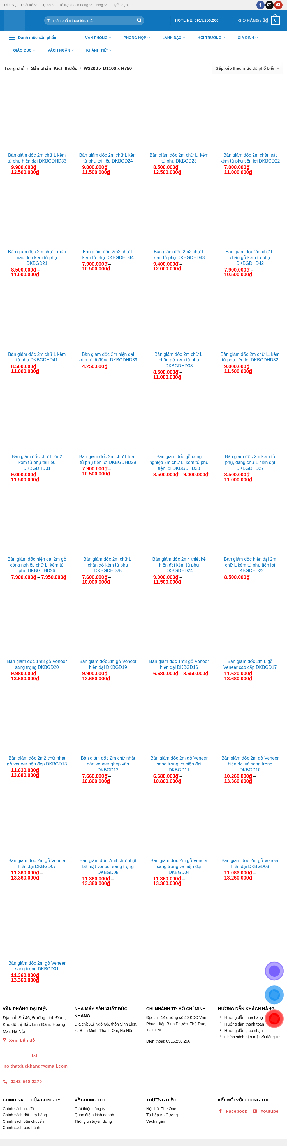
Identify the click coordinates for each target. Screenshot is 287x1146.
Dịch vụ (10, 5)
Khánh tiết (95, 50)
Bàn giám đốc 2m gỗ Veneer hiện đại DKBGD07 (37, 863)
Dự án (47, 5)
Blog (101, 5)
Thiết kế (28, 5)
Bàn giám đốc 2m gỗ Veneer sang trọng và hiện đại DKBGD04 (179, 866)
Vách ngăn (57, 50)
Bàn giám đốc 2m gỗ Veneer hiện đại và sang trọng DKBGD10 (250, 764)
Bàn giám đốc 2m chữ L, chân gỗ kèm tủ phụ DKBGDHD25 (108, 565)
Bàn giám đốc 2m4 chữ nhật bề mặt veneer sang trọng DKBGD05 (108, 866)
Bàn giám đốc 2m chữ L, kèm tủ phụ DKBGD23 (179, 158)
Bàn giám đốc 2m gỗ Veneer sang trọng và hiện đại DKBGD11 (179, 764)
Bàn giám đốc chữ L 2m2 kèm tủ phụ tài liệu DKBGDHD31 (37, 462)
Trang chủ (14, 68)
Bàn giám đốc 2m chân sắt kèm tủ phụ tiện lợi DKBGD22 (250, 158)
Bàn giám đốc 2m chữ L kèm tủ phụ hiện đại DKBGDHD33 (37, 158)
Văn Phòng (94, 38)
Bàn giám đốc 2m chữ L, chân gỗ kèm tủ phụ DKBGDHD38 (179, 360)
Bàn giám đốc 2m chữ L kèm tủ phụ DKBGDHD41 (37, 357)
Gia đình (244, 38)
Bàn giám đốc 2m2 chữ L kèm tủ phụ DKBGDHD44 (108, 254)
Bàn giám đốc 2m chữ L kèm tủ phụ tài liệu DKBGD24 (108, 158)
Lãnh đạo (170, 38)
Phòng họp (133, 38)
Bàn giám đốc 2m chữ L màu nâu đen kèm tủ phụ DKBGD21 (37, 257)
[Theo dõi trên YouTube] (278, 5)
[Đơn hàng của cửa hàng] (247, 68)
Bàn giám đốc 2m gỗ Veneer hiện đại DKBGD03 (250, 863)
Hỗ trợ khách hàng (75, 5)
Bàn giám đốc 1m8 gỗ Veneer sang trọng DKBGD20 (37, 664)
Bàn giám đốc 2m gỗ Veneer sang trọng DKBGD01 (37, 966)
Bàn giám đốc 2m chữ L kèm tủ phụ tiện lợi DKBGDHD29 (108, 459)
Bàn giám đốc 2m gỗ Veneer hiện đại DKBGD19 (107, 664)
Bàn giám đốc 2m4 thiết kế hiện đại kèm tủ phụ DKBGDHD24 (179, 565)
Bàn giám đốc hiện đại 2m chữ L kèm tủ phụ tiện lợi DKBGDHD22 (250, 565)
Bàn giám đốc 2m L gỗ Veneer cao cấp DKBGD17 (250, 664)
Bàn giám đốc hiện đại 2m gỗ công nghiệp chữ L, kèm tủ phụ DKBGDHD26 (37, 565)
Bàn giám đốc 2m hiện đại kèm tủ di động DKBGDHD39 (108, 357)
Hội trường (208, 38)
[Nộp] (139, 20)
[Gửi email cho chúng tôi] (269, 5)
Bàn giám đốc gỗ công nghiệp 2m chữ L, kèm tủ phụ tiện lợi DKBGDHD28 (179, 462)
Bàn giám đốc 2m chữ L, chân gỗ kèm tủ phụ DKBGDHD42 (250, 257)
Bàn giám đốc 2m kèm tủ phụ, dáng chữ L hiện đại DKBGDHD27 (250, 462)
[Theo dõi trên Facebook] (260, 5)
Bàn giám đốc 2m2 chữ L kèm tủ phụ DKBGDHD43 (179, 254)
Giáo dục (20, 50)
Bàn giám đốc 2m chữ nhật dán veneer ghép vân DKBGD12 (108, 764)
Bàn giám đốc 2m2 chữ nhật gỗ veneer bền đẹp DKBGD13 (37, 761)
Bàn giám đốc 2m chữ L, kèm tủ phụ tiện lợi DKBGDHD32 (250, 357)
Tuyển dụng (120, 5)
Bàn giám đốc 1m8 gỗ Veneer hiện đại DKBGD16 (179, 664)
